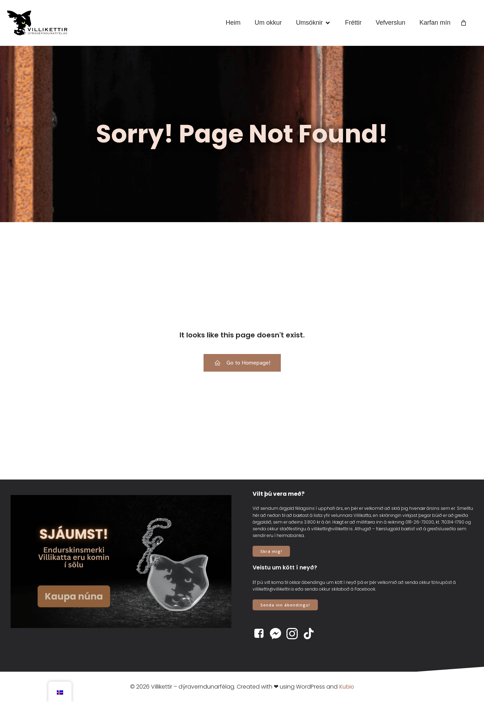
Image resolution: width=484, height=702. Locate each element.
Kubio (346, 687)
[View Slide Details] (121, 561)
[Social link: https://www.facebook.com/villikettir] (261, 633)
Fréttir (353, 22)
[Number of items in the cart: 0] (463, 23)
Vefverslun (390, 22)
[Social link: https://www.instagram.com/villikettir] (294, 633)
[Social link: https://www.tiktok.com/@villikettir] (311, 633)
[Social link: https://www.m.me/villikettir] (278, 633)
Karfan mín (434, 22)
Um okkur (268, 22)
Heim (233, 22)
